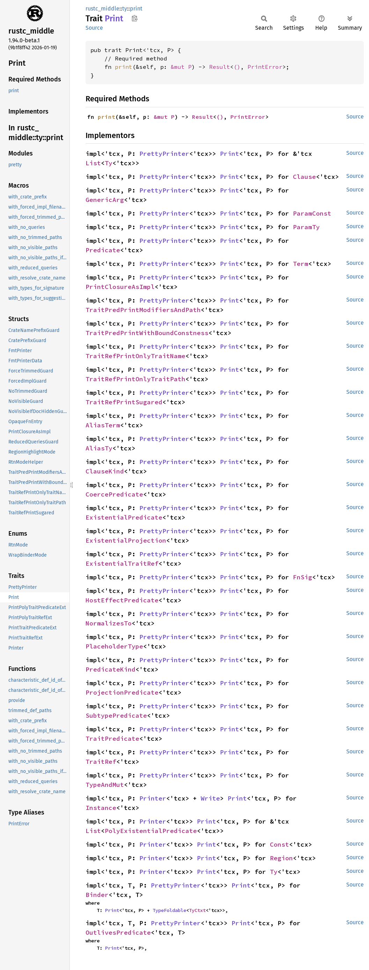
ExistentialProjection (126, 540)
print (136, 8)
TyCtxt (197, 910)
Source (94, 27)
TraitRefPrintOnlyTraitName (135, 356)
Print (229, 154)
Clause (304, 177)
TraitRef (101, 762)
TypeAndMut (105, 785)
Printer (152, 798)
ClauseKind (105, 471)
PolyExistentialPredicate (151, 831)
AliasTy (99, 448)
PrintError (265, 66)
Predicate (103, 250)
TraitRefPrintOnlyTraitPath (135, 379)
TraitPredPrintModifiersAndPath (143, 310)
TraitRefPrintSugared (124, 402)
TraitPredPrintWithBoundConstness (147, 333)
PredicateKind (110, 669)
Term (300, 264)
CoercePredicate (114, 494)
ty (124, 8)
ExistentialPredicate (124, 517)
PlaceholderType (114, 646)
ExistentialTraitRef (122, 563)
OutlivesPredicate (118, 932)
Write (210, 798)
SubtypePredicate (116, 715)
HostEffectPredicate (122, 600)
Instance (101, 808)
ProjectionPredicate (122, 692)
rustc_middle (102, 8)
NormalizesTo (109, 623)
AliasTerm (103, 425)
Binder (97, 895)
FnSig (302, 577)
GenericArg (105, 200)
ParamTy (306, 227)
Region (281, 858)
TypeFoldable (169, 910)
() (237, 66)
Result (219, 66)
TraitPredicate (112, 738)
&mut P (181, 66)
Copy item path (134, 18)
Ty (108, 163)
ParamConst (312, 213)
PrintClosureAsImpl (120, 287)
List (93, 163)
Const (279, 844)
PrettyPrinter (164, 154)
